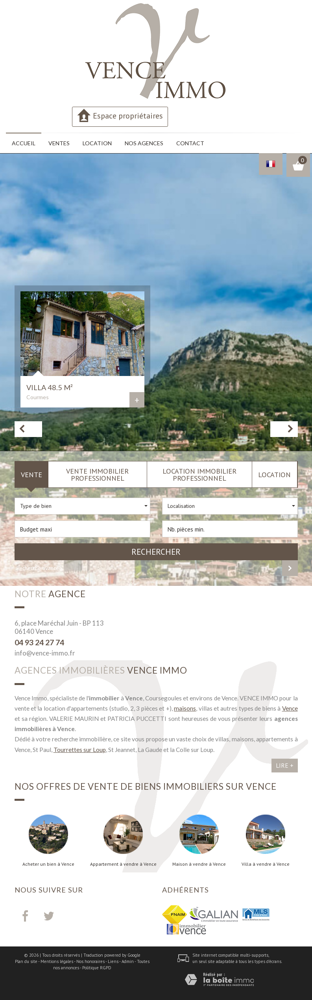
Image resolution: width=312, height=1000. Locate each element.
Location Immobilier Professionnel (199, 474)
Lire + (285, 765)
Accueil (23, 143)
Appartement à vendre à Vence (123, 864)
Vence (290, 708)
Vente (31, 474)
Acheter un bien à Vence (48, 864)
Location (97, 143)
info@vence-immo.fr (45, 653)
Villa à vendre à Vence (266, 864)
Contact (190, 143)
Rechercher (156, 551)
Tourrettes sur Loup (80, 749)
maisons (185, 708)
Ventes (59, 143)
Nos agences (144, 143)
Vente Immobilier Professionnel (97, 474)
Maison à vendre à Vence (199, 864)
